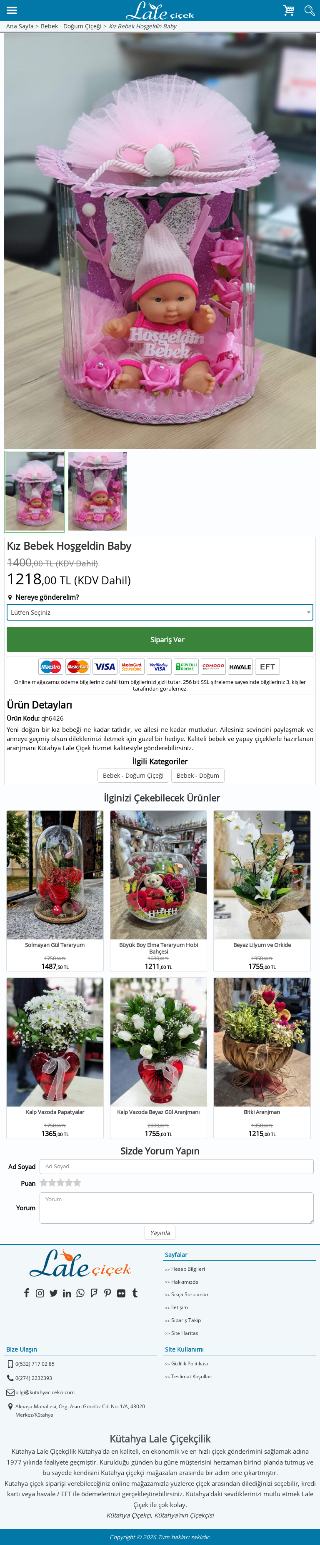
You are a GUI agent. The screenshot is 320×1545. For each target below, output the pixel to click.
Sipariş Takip (186, 1320)
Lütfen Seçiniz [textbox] (30, 612)
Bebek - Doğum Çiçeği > (74, 26)
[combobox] (160, 612)
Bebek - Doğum (198, 775)
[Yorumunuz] (177, 1208)
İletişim (179, 1307)
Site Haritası (185, 1333)
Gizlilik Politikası (189, 1363)
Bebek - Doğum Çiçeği (133, 775)
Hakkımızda (184, 1281)
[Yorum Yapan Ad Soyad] (177, 1166)
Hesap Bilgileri (188, 1268)
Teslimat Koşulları (191, 1376)
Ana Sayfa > (22, 26)
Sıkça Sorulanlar (190, 1294)
